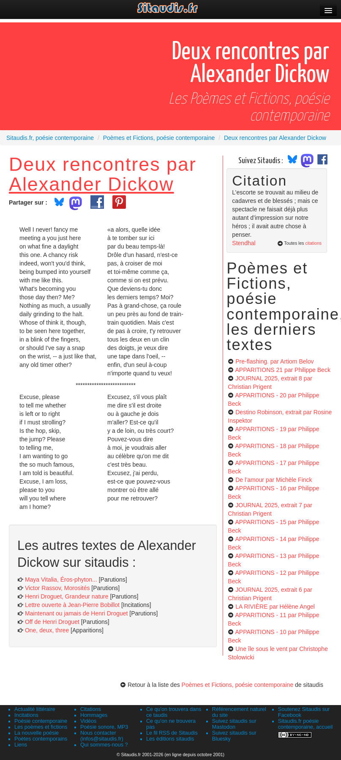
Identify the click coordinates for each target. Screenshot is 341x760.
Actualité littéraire (34, 709)
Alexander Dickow (91, 183)
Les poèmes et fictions (40, 727)
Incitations (26, 715)
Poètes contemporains (40, 739)
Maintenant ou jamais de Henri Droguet (76, 613)
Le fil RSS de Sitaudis (172, 733)
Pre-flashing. (274, 361)
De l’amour (273, 479)
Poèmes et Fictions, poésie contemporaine (238, 684)
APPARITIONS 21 (282, 369)
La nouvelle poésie (36, 733)
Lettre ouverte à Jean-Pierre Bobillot (72, 604)
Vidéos (88, 721)
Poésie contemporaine (40, 721)
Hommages (93, 715)
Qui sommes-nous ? (104, 745)
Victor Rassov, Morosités (57, 588)
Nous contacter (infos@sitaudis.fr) (101, 736)
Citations (90, 709)
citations (313, 243)
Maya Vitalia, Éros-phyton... (61, 579)
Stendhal (243, 243)
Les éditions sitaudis (170, 739)
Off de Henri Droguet (52, 621)
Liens (20, 745)
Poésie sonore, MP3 (104, 727)
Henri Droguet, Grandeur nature (67, 596)
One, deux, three (47, 630)
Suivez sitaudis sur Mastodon (234, 724)
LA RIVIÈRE (275, 606)
